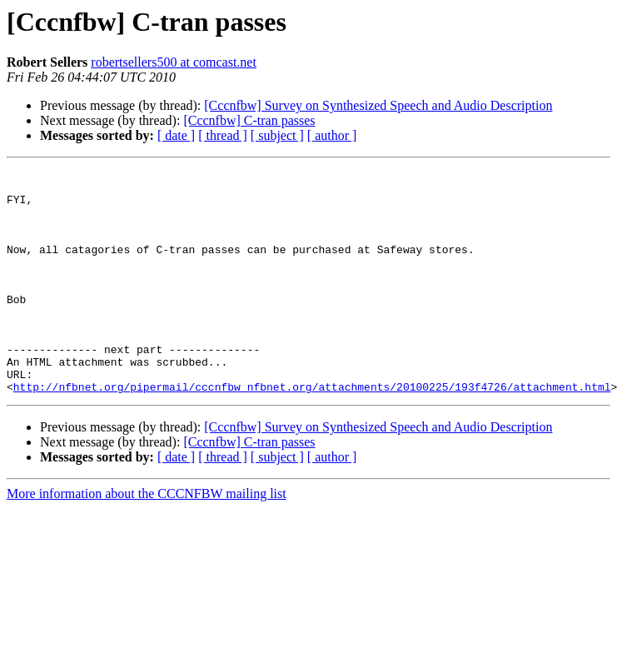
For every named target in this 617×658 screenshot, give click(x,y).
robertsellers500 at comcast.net (173, 62)
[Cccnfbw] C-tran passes (249, 120)
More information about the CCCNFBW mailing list (146, 538)
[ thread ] (222, 135)
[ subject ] (277, 135)
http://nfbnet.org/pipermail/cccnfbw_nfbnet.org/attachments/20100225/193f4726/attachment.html (312, 431)
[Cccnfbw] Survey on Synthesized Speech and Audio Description (378, 105)
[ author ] (332, 135)
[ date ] (176, 135)
